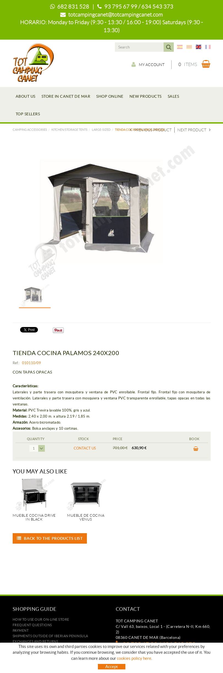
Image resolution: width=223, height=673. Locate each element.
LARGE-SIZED (101, 129)
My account (147, 64)
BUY (196, 449)
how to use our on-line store (41, 619)
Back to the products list (50, 538)
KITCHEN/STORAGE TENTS (69, 129)
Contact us (85, 448)
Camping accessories (30, 129)
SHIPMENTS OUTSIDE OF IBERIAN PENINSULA (50, 636)
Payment (21, 630)
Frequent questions (32, 625)
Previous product (151, 130)
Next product (194, 130)
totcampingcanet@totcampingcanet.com (115, 15)
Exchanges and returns (35, 641)
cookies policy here (134, 658)
